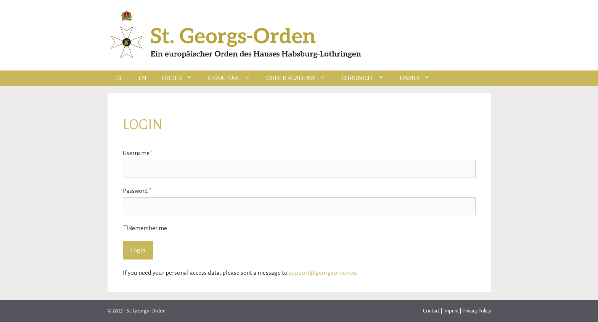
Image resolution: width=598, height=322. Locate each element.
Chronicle (366, 78)
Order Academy (300, 78)
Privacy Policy (476, 311)
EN (142, 78)
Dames (419, 78)
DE (119, 78)
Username (138, 153)
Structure (233, 78)
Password (137, 190)
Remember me (145, 228)
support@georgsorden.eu (323, 272)
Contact (431, 311)
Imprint (451, 311)
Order (181, 78)
